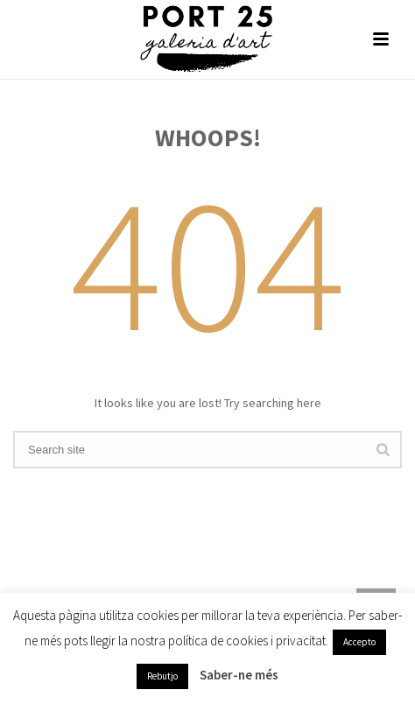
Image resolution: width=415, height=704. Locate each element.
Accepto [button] (359, 642)
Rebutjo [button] (162, 676)
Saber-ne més (239, 674)
